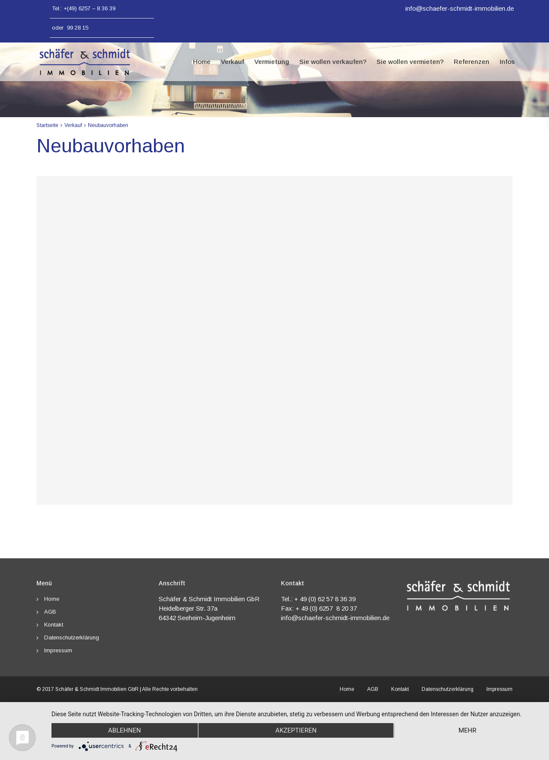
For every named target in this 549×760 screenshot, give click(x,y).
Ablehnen (124, 730)
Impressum (58, 650)
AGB (50, 612)
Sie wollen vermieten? (410, 61)
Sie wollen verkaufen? (332, 61)
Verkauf (232, 61)
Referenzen (471, 61)
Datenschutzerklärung (71, 637)
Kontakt (53, 624)
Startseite (47, 125)
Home (202, 61)
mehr (468, 730)
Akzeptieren (296, 730)
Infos (507, 61)
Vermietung (271, 61)
